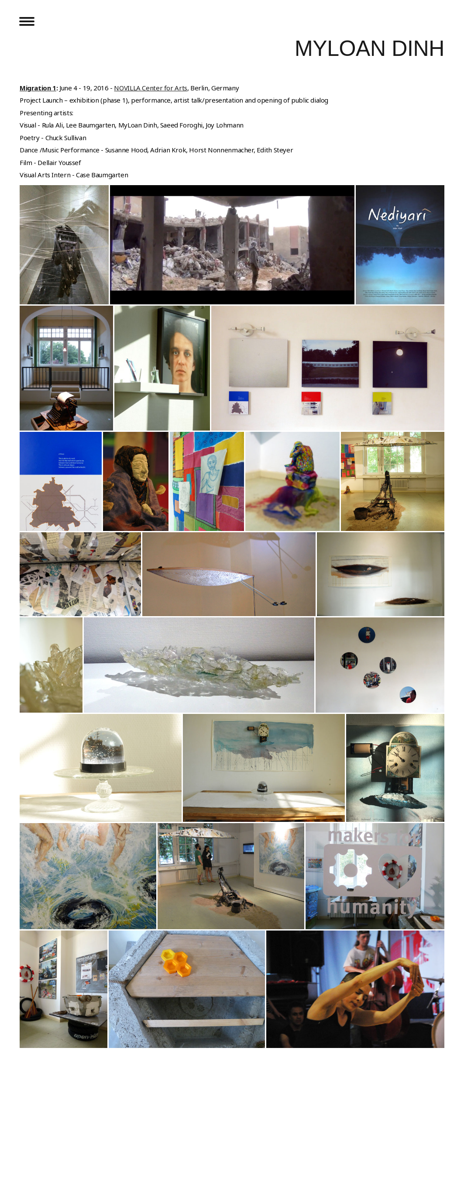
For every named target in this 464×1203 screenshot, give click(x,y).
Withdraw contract (53, 1179)
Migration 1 (38, 87)
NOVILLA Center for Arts (150, 87)
